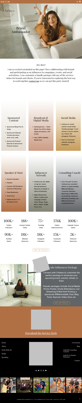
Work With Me (7, 350)
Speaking (5, 357)
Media (4, 353)
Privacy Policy (49, 399)
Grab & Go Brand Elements (69, 356)
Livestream (76, 342)
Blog (78, 346)
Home (4, 342)
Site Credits (62, 399)
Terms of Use (56, 399)
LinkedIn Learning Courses (70, 351)
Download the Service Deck (41, 333)
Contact (77, 360)
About (4, 346)
